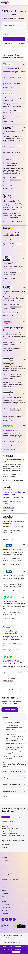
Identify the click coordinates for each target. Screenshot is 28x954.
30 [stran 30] (21, 689)
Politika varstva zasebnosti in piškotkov (10, 942)
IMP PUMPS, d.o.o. (8, 650)
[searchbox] (14, 34)
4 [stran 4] (12, 689)
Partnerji (3, 890)
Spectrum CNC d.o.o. (8, 186)
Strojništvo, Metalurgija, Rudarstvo (9, 831)
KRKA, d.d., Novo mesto (9, 618)
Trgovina (3, 826)
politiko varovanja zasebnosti (14, 949)
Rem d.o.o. (6, 564)
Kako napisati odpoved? (9, 791)
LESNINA (5, 250)
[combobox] (14, 29)
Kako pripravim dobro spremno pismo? (11, 785)
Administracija (4, 838)
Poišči (14, 39)
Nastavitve (8, 951)
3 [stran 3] (9, 689)
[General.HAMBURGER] (26, 3)
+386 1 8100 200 (5, 910)
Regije (13, 817)
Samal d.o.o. (6, 152)
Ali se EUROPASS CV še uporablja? (12, 771)
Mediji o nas (4, 893)
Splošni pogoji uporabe (6, 939)
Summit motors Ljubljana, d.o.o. (11, 312)
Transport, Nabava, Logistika (8, 828)
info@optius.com (6, 913)
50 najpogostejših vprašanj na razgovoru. (11, 716)
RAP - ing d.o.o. (7, 480)
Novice (3, 896)
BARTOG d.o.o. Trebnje (9, 278)
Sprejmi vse (16, 951)
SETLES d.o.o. (6, 221)
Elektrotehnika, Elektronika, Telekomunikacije (11, 835)
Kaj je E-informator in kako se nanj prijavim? (12, 778)
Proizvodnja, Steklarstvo (7, 821)
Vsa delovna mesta (8, 87)
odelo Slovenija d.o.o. (8, 507)
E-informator (4, 860)
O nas (3, 887)
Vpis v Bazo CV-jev (6, 863)
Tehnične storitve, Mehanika (7, 824)
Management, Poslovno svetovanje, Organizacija (12, 840)
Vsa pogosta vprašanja (10, 709)
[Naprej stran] (24, 689)
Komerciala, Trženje (5, 844)
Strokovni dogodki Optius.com (9, 874)
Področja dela (6, 817)
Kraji (19, 817)
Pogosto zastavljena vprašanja (9, 866)
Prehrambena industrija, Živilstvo (9, 833)
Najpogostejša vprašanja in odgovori (14, 18)
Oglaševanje (4, 877)
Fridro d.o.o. (6, 449)
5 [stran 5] (15, 689)
